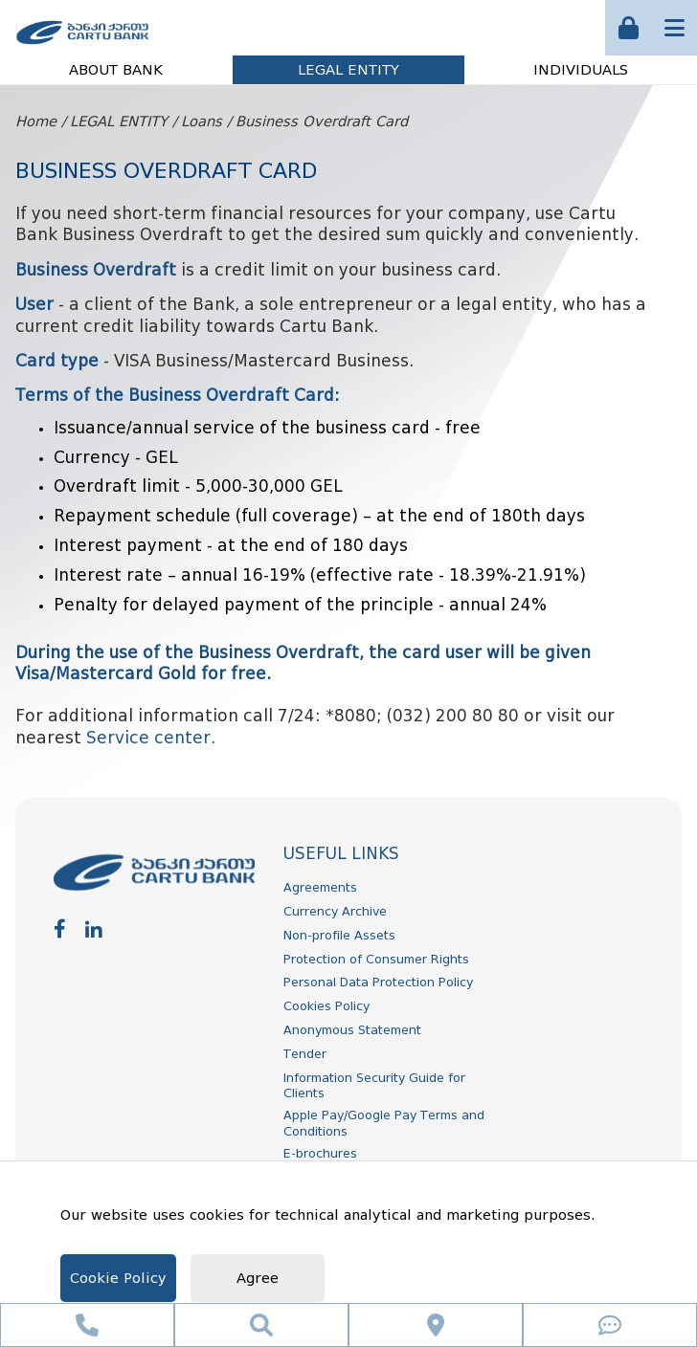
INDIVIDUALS (580, 70)
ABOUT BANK (116, 70)
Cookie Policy (118, 1278)
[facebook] (60, 928)
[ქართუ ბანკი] (82, 46)
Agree (257, 1278)
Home (35, 122)
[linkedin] (93, 928)
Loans (201, 122)
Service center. (150, 738)
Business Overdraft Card (322, 122)
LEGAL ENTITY (348, 70)
